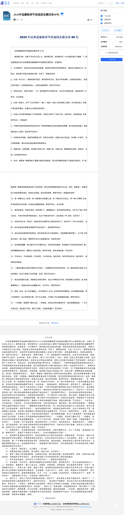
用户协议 (52, 509)
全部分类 (16, 3)
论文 (22, 3)
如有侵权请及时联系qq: (76, 504)
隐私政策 (58, 509)
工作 (32, 3)
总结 (50, 3)
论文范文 (44, 3)
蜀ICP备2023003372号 (85, 506)
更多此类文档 (49, 498)
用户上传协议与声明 (68, 509)
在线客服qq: (52, 504)
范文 (27, 3)
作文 (37, 3)
